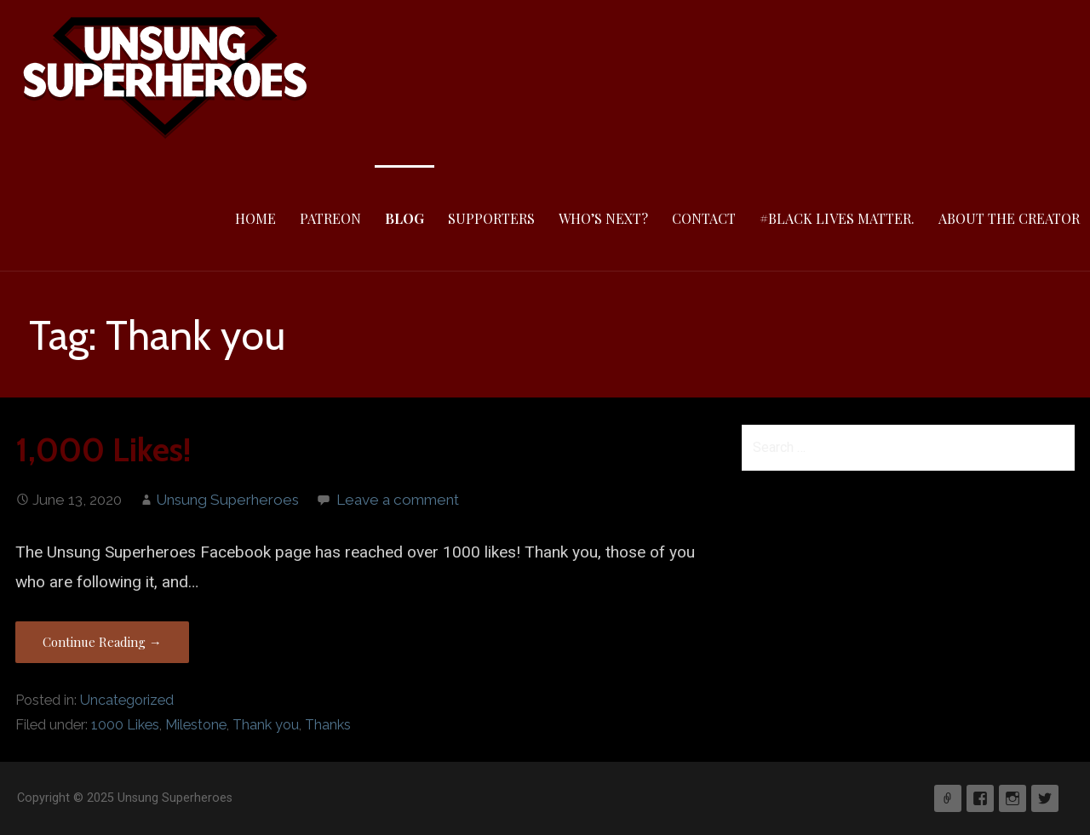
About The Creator (1009, 218)
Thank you (265, 725)
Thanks (328, 725)
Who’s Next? (603, 218)
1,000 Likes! (103, 450)
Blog (404, 218)
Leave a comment (397, 499)
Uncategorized (127, 700)
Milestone (196, 725)
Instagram (1012, 798)
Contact (704, 218)
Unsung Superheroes (227, 499)
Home (255, 218)
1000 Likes (125, 725)
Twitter (1044, 798)
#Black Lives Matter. (837, 218)
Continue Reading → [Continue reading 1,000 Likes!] (102, 641)
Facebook (980, 798)
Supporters (491, 218)
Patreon (330, 218)
